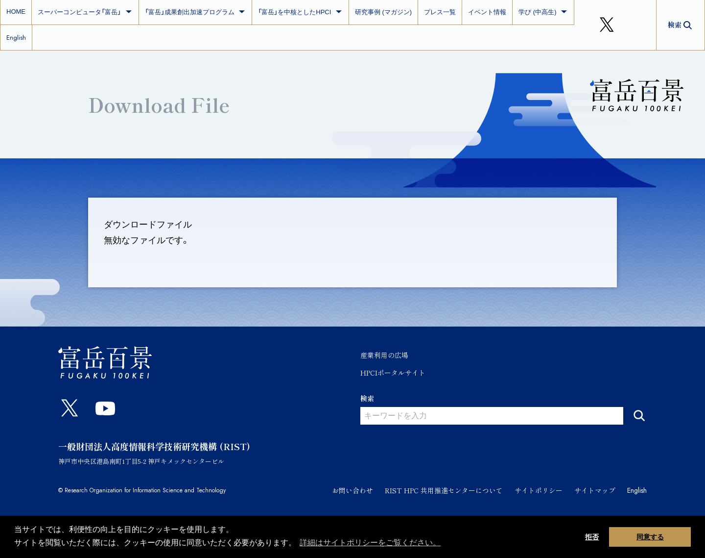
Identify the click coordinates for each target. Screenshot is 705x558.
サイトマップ (594, 490)
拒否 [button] (592, 537)
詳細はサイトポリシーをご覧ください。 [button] (370, 542)
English (16, 37)
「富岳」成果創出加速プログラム (195, 12)
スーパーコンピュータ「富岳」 (85, 12)
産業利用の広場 (384, 355)
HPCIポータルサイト (392, 373)
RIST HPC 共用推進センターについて (444, 490)
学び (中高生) (543, 12)
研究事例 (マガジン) (383, 12)
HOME (15, 11)
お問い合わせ (352, 490)
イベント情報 (487, 12)
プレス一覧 (440, 12)
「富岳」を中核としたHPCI (300, 12)
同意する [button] (650, 537)
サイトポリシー (539, 490)
